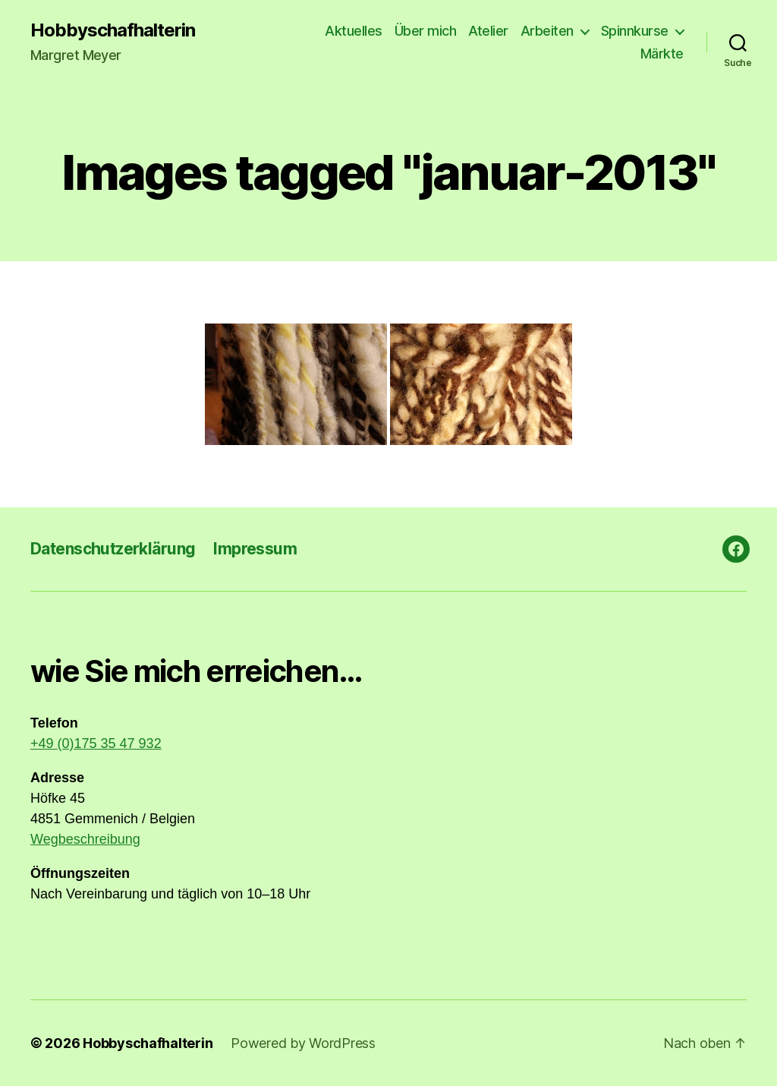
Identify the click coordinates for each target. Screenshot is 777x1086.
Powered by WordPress (303, 1043)
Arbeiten (547, 31)
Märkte (662, 54)
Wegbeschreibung (85, 839)
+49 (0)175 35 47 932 (96, 743)
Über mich (426, 31)
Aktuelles (353, 31)
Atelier (488, 31)
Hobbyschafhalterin (112, 30)
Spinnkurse (634, 31)
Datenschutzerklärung (112, 548)
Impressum (255, 548)
